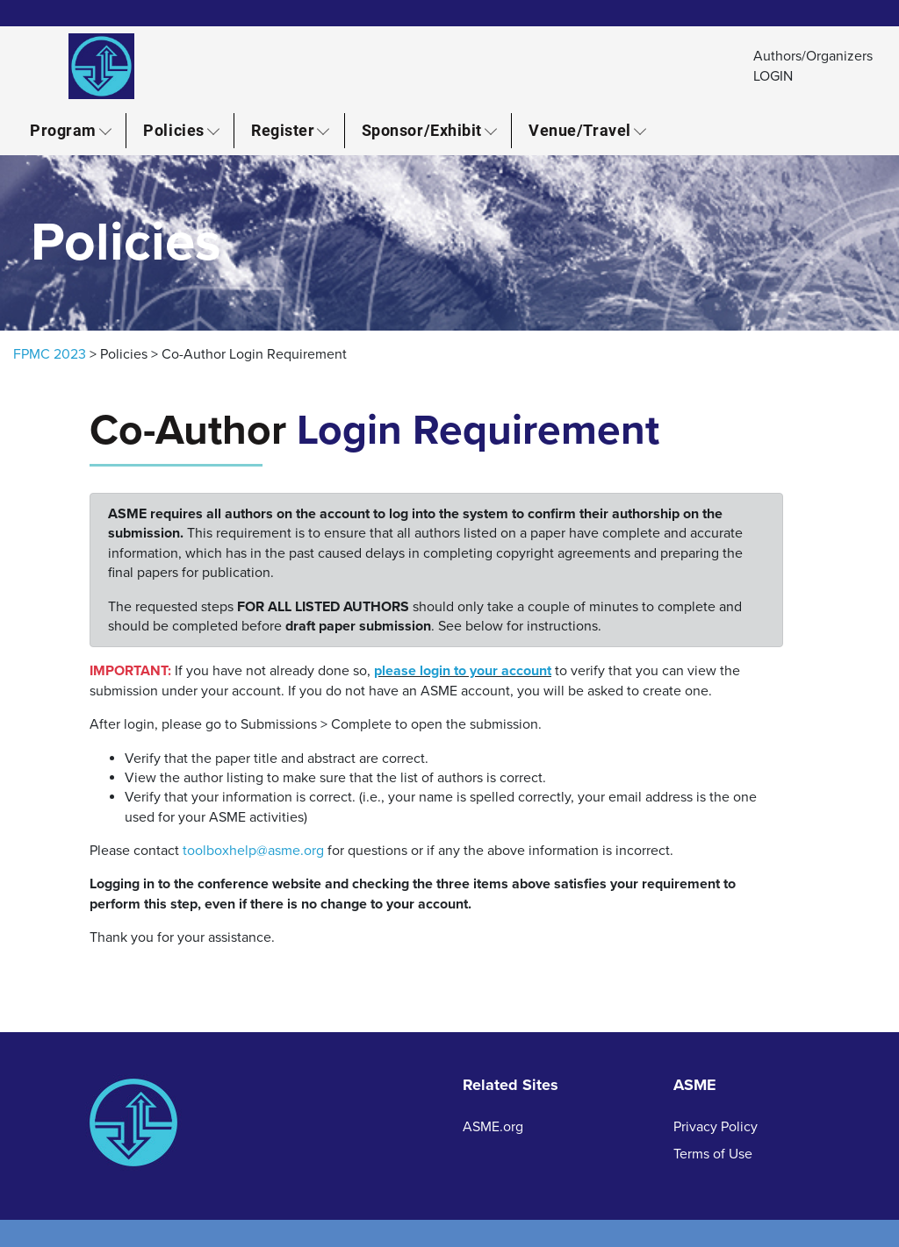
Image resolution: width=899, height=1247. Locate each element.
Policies (173, 129)
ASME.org (493, 1127)
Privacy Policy (715, 1127)
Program (63, 129)
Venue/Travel (579, 129)
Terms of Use (712, 1154)
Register (282, 129)
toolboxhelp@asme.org (253, 850)
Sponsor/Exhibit (422, 129)
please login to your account (462, 671)
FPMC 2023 (49, 354)
